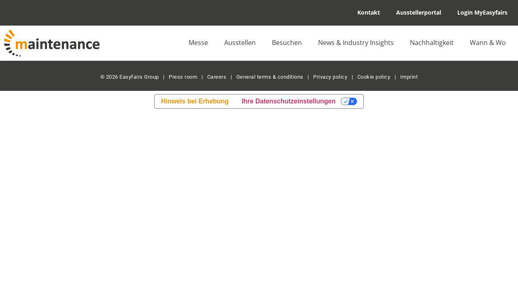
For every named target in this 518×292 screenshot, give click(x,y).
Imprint (409, 77)
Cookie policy (374, 77)
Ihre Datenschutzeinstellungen (288, 101)
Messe (198, 42)
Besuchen (287, 42)
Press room (182, 77)
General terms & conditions (270, 77)
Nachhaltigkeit (432, 42)
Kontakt (368, 12)
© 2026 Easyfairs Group (129, 77)
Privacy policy (330, 77)
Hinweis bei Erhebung (195, 101)
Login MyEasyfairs (482, 12)
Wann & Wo (488, 42)
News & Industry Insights (356, 42)
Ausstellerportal (418, 12)
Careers (217, 77)
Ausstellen (240, 42)
